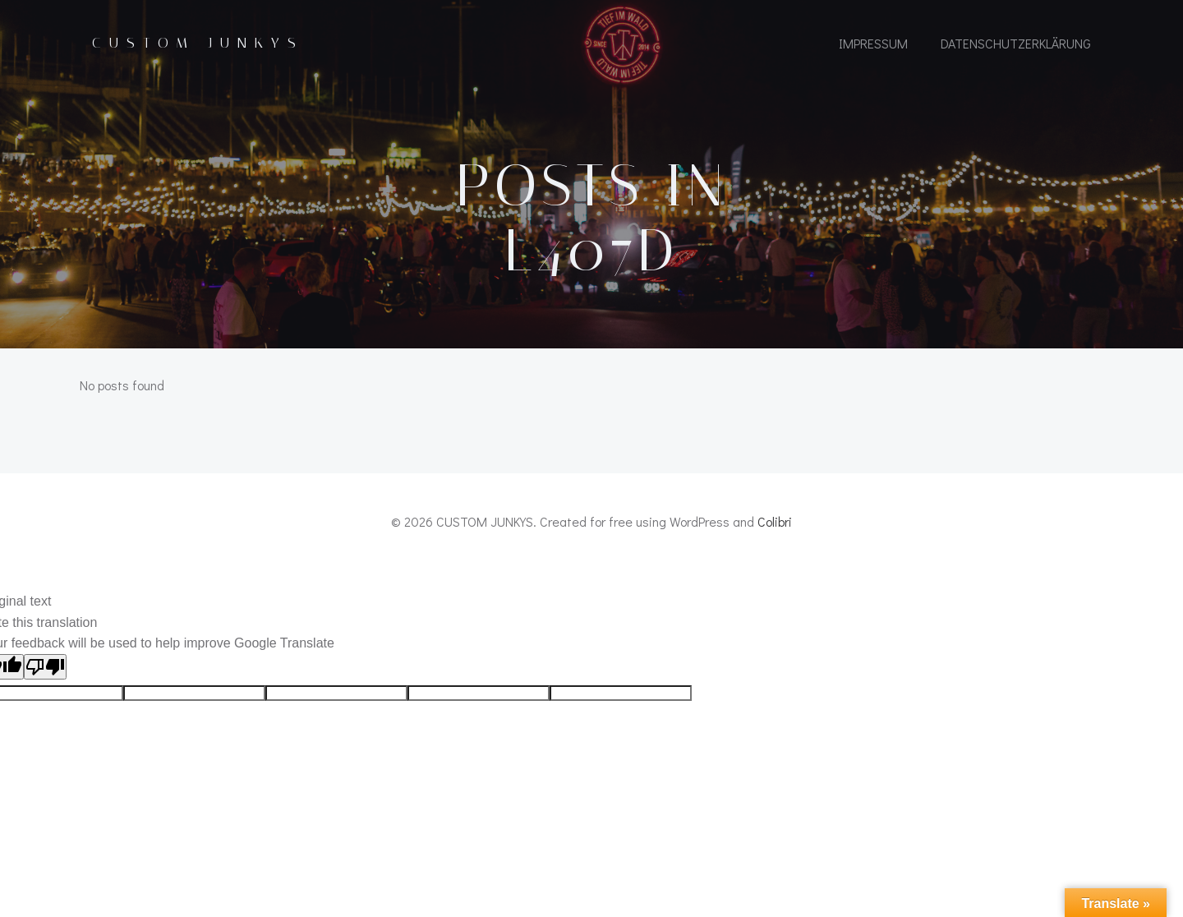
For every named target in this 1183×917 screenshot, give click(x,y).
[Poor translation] (45, 667)
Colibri (774, 521)
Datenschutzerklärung (1016, 43)
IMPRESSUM (873, 43)
